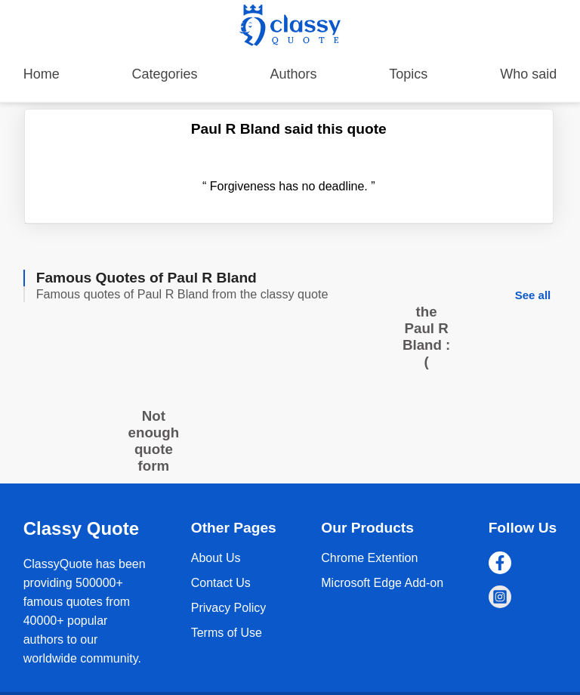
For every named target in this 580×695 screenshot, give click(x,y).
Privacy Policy (229, 607)
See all (533, 295)
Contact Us (221, 582)
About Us (216, 557)
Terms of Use (226, 632)
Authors (293, 74)
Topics (408, 74)
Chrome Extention (369, 557)
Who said (528, 74)
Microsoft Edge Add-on (382, 582)
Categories (165, 74)
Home (41, 74)
